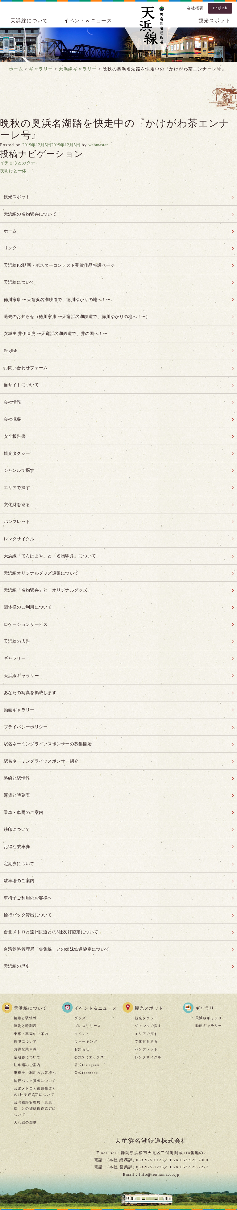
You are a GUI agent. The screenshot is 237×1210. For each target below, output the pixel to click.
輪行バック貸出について (29, 873)
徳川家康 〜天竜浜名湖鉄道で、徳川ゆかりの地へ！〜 (61, 293)
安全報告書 (15, 422)
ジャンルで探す (19, 454)
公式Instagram (86, 1019)
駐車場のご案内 (19, 841)
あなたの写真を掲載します (31, 663)
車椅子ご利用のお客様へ (29, 857)
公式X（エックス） (91, 1012)
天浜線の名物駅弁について (31, 212)
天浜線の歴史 (17, 921)
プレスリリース (87, 980)
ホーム (10, 228)
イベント (82, 988)
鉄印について (17, 792)
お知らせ (82, 1004)
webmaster (106, 145)
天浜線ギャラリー (22, 647)
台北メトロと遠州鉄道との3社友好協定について (54, 889)
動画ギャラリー (19, 679)
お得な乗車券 (17, 808)
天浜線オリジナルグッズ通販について (43, 551)
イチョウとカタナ (19, 163)
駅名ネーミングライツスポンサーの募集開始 (50, 712)
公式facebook (86, 1027)
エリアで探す (17, 470)
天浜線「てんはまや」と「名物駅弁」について (53, 535)
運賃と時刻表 (17, 760)
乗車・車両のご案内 (24, 776)
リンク (10, 244)
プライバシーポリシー (27, 696)
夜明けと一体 (14, 171)
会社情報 (12, 389)
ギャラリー (15, 631)
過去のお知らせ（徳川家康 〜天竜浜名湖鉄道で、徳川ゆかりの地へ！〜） (82, 309)
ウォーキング (85, 996)
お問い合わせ (170, 1174)
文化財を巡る (17, 486)
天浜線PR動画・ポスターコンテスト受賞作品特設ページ (63, 260)
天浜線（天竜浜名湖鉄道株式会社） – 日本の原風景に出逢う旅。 (151, 26)
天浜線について (29, 20)
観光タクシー (17, 438)
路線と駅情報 (17, 744)
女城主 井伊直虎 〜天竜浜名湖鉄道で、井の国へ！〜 (59, 325)
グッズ (80, 973)
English (220, 8)
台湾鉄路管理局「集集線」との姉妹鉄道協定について (60, 905)
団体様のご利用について (29, 583)
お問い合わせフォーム (27, 357)
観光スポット (17, 196)
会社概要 (195, 8)
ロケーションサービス (27, 599)
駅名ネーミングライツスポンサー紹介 (43, 728)
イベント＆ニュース (88, 20)
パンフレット (17, 502)
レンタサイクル (19, 518)
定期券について (19, 825)
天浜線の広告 (17, 615)
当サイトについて (22, 373)
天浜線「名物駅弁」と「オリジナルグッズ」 (50, 567)
